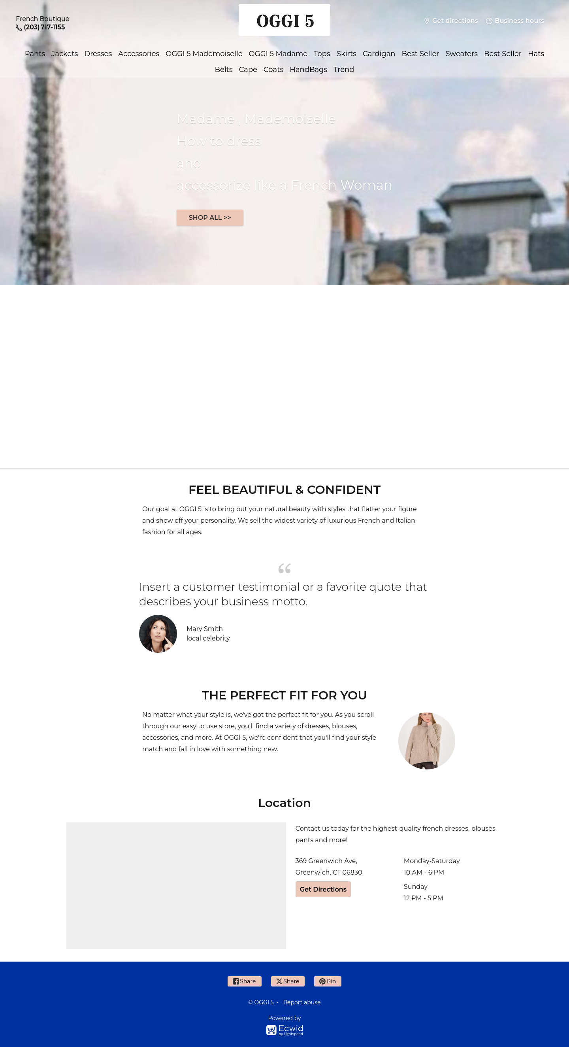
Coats (273, 69)
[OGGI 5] (284, 21)
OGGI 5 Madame (278, 53)
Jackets (64, 53)
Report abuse (301, 1002)
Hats (536, 53)
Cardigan (379, 53)
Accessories (138, 53)
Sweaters (461, 53)
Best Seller (420, 53)
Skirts (346, 53)
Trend (343, 69)
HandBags (308, 69)
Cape (248, 69)
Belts (223, 69)
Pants (35, 53)
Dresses (98, 53)
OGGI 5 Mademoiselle (204, 53)
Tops (322, 53)
